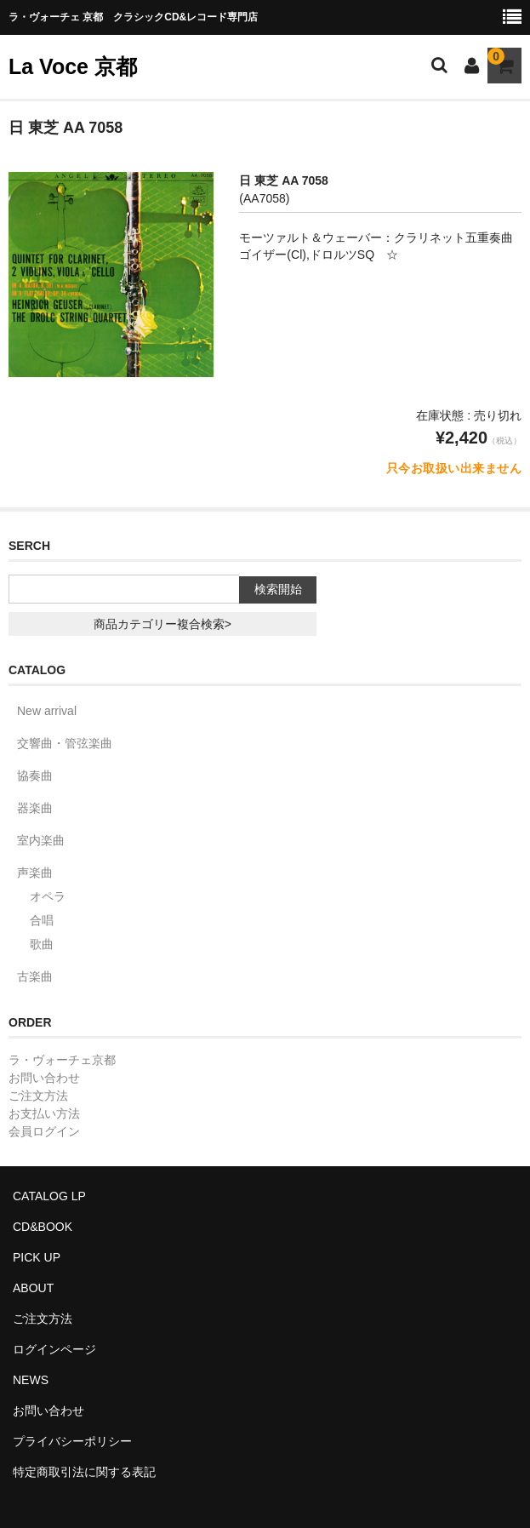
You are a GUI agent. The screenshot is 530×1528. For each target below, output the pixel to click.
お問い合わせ (44, 1077)
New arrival (47, 711)
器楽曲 (35, 808)
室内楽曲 (41, 840)
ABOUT (33, 1288)
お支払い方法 (44, 1113)
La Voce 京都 (73, 66)
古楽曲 (35, 976)
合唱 (42, 920)
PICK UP (36, 1257)
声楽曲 (35, 872)
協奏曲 (35, 775)
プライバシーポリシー (72, 1441)
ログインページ (54, 1349)
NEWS (30, 1380)
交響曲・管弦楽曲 (64, 743)
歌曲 (42, 944)
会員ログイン (44, 1131)
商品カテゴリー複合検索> (162, 624)
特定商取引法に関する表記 (84, 1472)
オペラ (48, 896)
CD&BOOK (42, 1226)
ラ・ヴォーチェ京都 (62, 1060)
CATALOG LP (49, 1196)
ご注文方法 (38, 1095)
